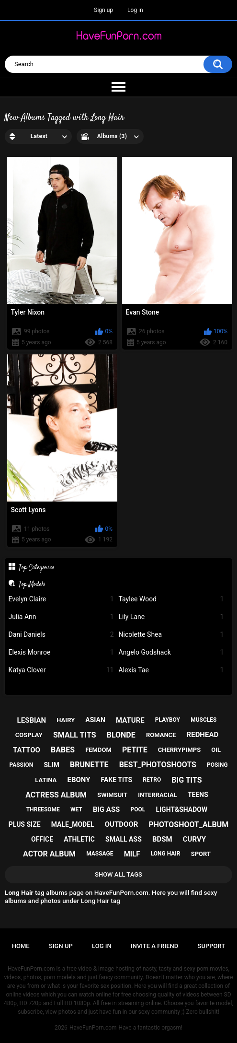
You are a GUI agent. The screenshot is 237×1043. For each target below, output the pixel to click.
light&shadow (181, 809)
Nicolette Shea (171, 635)
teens (198, 794)
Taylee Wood (171, 599)
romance (161, 734)
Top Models (32, 584)
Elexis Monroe (61, 652)
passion (21, 765)
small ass (123, 839)
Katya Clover (61, 670)
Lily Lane (171, 617)
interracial (157, 794)
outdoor (121, 824)
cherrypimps (179, 749)
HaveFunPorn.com (93, 1027)
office (42, 839)
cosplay (29, 734)
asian (95, 720)
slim (51, 765)
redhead (203, 734)
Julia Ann (61, 617)
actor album (49, 853)
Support (212, 945)
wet (76, 809)
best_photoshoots (157, 764)
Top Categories (37, 567)
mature (130, 720)
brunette (89, 764)
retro (152, 779)
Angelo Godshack (171, 652)
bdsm (162, 839)
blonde (121, 734)
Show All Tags (118, 874)
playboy (167, 719)
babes (63, 749)
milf (132, 854)
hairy (65, 720)
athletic (79, 839)
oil (216, 749)
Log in (135, 10)
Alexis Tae (171, 670)
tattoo (26, 750)
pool (138, 809)
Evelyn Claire (61, 599)
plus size (25, 824)
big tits (186, 780)
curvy (194, 839)
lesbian (31, 720)
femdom (98, 749)
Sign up (103, 10)
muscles (203, 719)
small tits (74, 734)
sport (201, 853)
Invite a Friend (154, 945)
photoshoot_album (188, 824)
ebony (78, 779)
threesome (43, 809)
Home (21, 945)
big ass (106, 809)
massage (99, 853)
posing (217, 765)
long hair (166, 853)
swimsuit (112, 794)
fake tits (116, 780)
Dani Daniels (61, 635)
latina (45, 780)
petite (134, 749)
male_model (72, 824)
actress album (56, 794)
